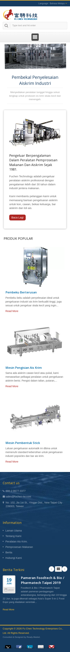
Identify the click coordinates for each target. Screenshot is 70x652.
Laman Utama (13, 530)
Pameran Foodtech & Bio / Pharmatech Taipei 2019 (42, 580)
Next (64, 569)
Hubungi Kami (13, 557)
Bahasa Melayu (57, 3)
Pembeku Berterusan (21, 292)
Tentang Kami (13, 536)
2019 (9, 590)
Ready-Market (33, 637)
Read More (11, 311)
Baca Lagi (17, 217)
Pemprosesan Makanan (19, 547)
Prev (51, 569)
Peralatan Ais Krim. (16, 541)
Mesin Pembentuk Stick (22, 443)
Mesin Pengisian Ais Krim (23, 368)
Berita (8, 552)
